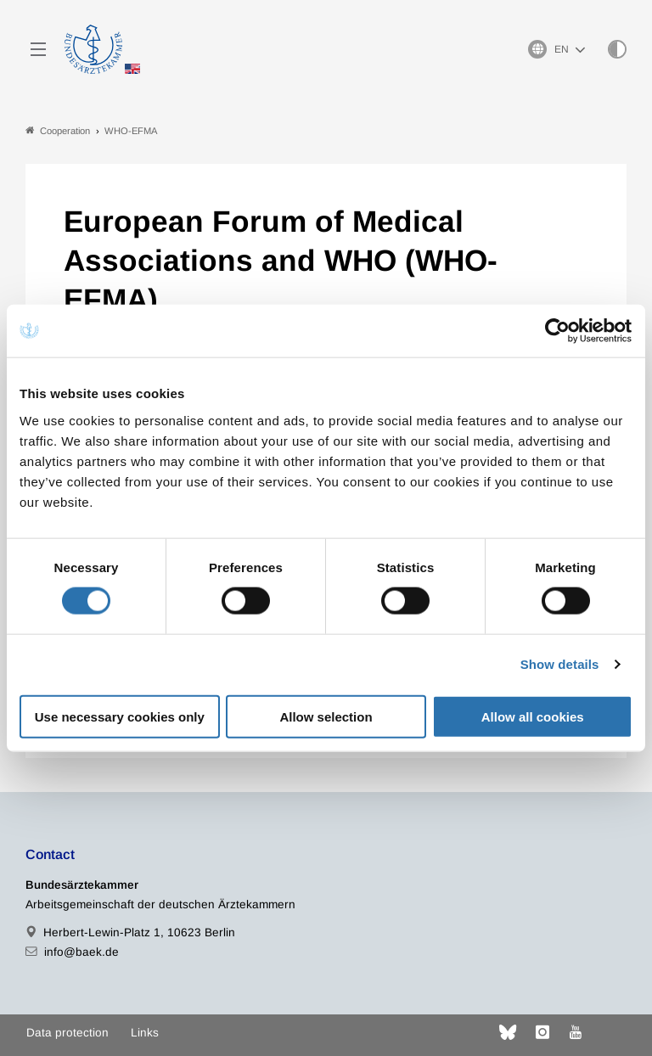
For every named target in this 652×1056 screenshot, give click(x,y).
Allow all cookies (532, 716)
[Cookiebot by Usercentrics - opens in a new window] (558, 331)
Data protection (67, 1032)
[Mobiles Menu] (38, 49)
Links (145, 1032)
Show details (559, 664)
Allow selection (325, 716)
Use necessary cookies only (120, 716)
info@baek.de (81, 952)
